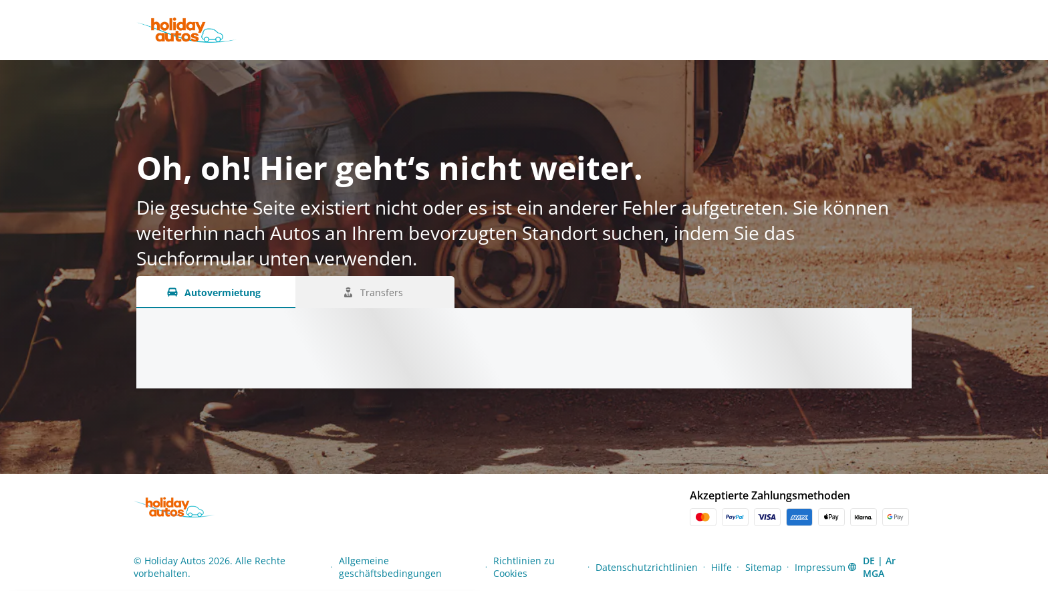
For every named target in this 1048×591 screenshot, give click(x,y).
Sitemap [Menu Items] (763, 567)
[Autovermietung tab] (215, 292)
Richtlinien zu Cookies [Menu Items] (524, 567)
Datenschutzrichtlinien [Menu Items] (647, 567)
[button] (879, 567)
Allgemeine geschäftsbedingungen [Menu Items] (390, 567)
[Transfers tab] (374, 292)
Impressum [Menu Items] (820, 567)
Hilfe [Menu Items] (721, 567)
